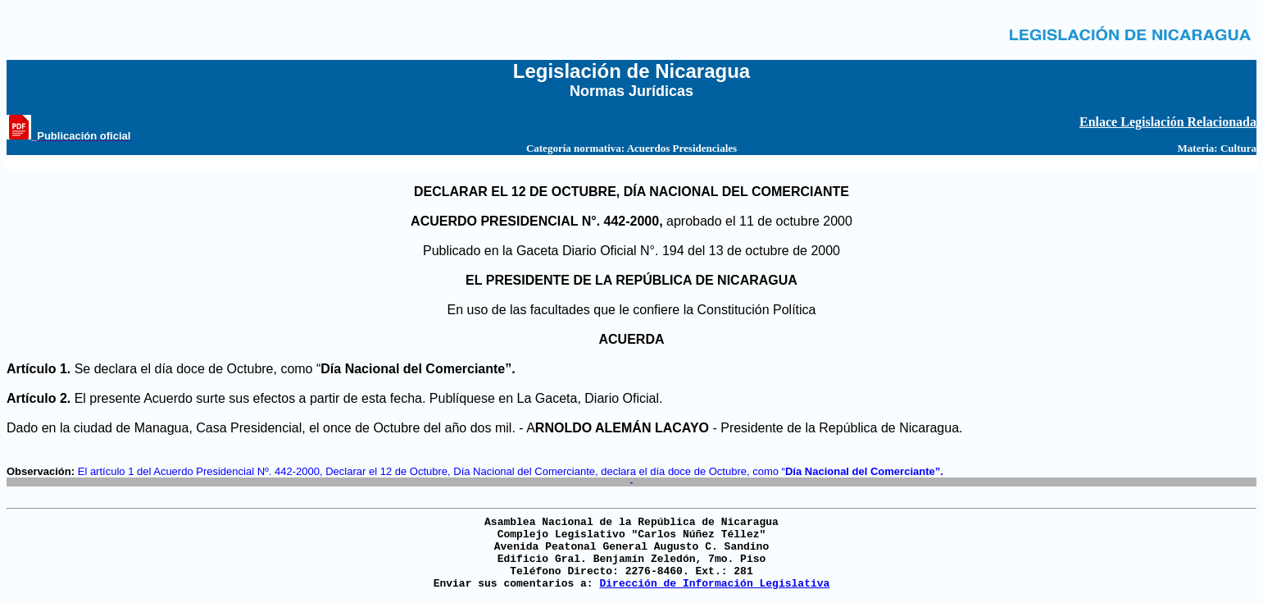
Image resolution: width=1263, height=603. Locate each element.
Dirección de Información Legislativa (714, 584)
